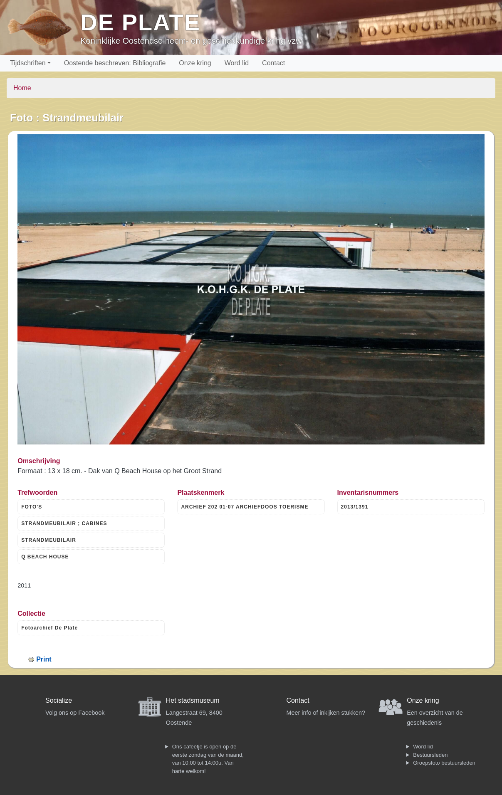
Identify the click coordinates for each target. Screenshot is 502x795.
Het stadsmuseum (193, 700)
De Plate (140, 22)
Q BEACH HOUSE (45, 557)
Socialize (58, 700)
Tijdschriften (28, 63)
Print (43, 659)
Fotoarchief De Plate (49, 628)
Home (22, 87)
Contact (273, 63)
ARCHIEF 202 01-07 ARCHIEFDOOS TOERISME (244, 507)
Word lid (237, 63)
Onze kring (195, 63)
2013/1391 (354, 507)
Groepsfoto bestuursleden (444, 763)
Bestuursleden (430, 755)
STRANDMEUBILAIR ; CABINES (64, 523)
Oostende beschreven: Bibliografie (115, 63)
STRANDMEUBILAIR (48, 540)
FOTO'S (31, 507)
